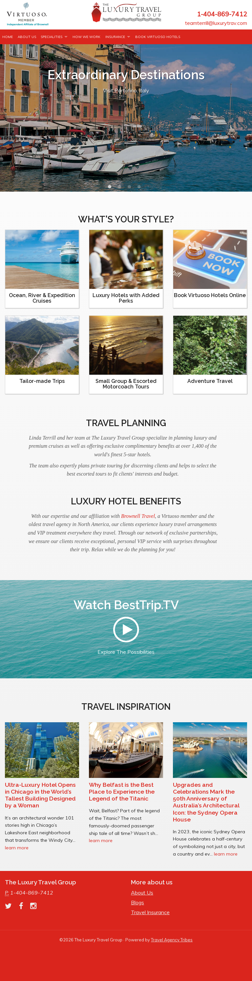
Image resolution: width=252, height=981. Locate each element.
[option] (126, 118)
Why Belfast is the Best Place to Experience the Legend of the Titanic (122, 791)
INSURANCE (115, 37)
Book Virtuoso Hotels (157, 37)
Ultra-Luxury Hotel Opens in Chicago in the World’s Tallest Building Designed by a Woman (40, 795)
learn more (17, 848)
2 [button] (121, 188)
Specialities (51, 37)
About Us (27, 37)
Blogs (137, 902)
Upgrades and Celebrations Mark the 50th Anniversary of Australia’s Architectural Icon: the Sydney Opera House (206, 802)
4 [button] (140, 188)
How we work (86, 37)
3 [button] (131, 188)
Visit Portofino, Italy (126, 90)
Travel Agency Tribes (172, 939)
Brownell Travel (138, 516)
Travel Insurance (150, 912)
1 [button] (111, 188)
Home (7, 37)
